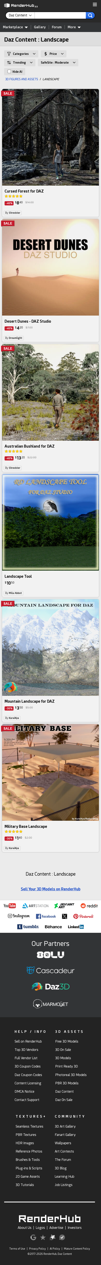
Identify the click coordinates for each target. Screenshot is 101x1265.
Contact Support (27, 1100)
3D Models (63, 1058)
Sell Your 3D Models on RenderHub (50, 889)
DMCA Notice (24, 1091)
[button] (95, 4)
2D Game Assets (28, 1177)
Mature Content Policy (77, 1248)
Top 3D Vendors (26, 1050)
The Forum (63, 1160)
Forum (57, 27)
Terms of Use (17, 1248)
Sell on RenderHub (28, 1041)
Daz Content (64, 1091)
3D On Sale (63, 1050)
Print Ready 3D (66, 1066)
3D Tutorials (25, 1185)
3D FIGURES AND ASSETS (21, 79)
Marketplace (15, 27)
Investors (75, 1228)
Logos (40, 1228)
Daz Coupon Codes (28, 1075)
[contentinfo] (22, 15)
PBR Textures (26, 1135)
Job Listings (63, 1185)
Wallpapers (63, 1143)
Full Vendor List (26, 1058)
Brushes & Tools (28, 1160)
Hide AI (14, 71)
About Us (24, 1228)
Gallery (40, 27)
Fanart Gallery (65, 1135)
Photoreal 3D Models (71, 1075)
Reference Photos (29, 1151)
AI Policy (55, 1248)
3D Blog (61, 1168)
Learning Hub (64, 1177)
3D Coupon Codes (28, 1066)
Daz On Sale (63, 1100)
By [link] (12, 212)
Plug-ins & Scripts (29, 1168)
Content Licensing (28, 1083)
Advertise (56, 1228)
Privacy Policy (37, 1248)
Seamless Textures (29, 1126)
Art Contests (64, 1151)
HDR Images (25, 1143)
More (74, 27)
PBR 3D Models (67, 1083)
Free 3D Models (66, 1041)
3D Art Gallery (65, 1126)
